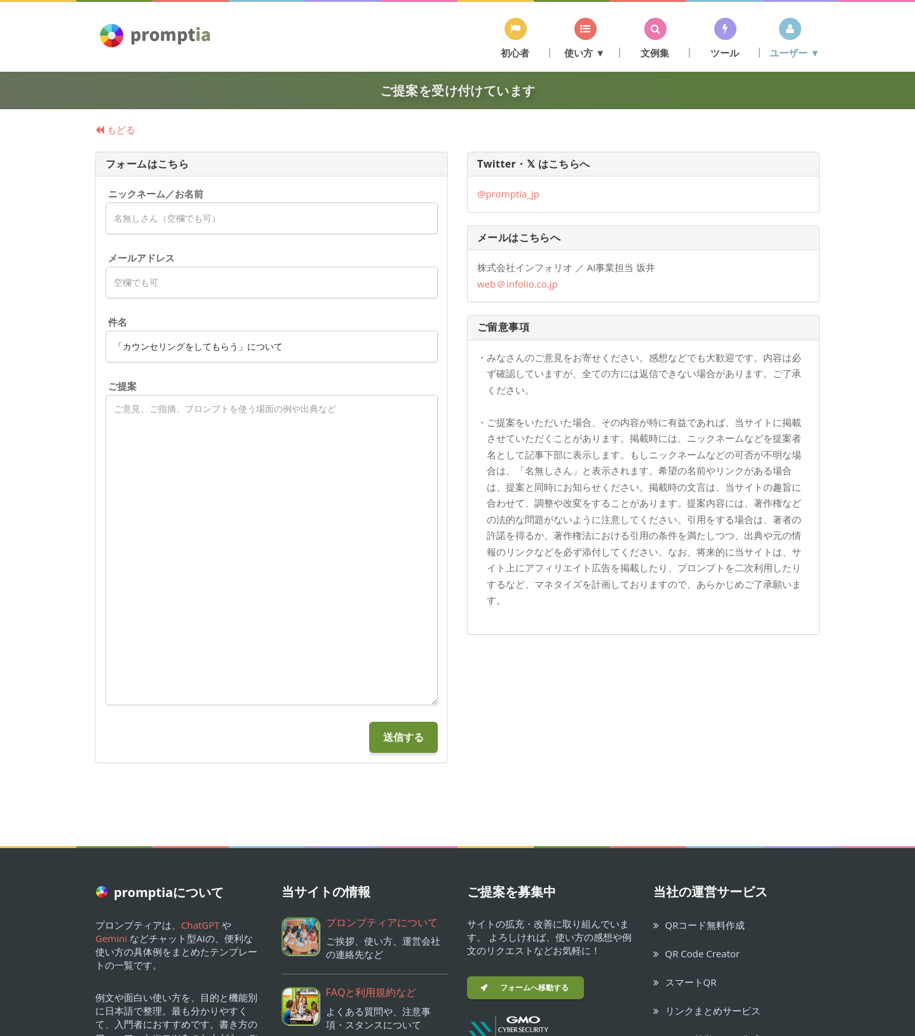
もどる (115, 129)
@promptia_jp (508, 193)
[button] (515, 38)
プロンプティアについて (382, 922)
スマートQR (685, 982)
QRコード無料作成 (699, 925)
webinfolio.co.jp (517, 283)
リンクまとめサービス (707, 1010)
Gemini (111, 938)
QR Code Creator (696, 953)
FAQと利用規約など (371, 992)
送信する (403, 737)
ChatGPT (200, 925)
